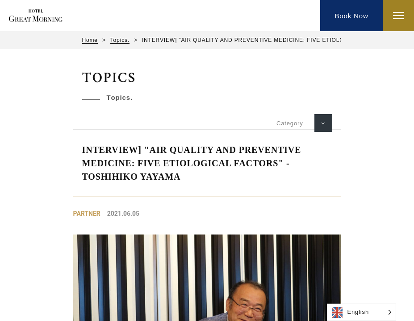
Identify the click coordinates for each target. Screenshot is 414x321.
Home (90, 40)
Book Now (351, 16)
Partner (86, 213)
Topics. (120, 40)
